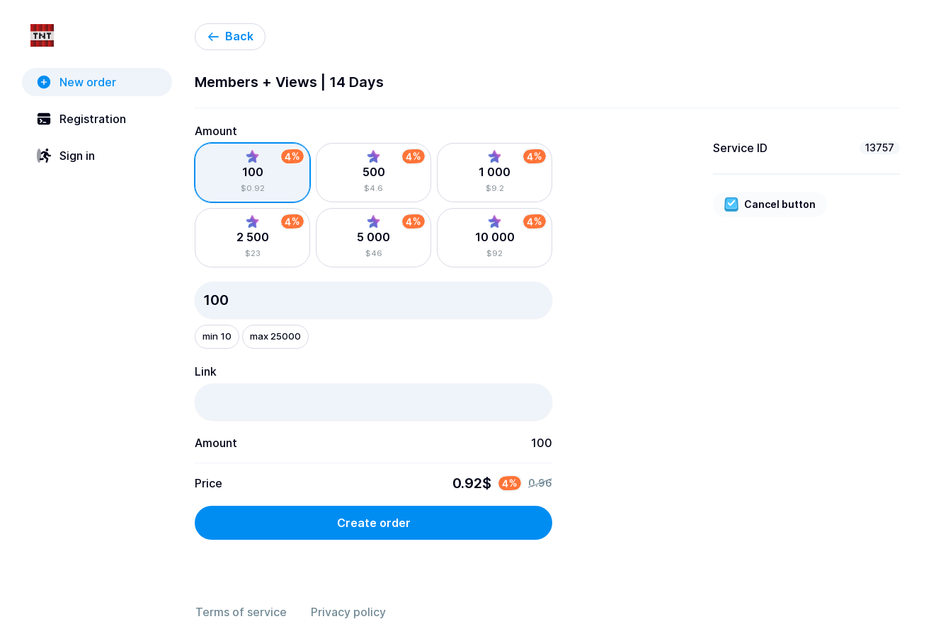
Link (206, 371)
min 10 (217, 336)
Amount (216, 131)
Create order (374, 523)
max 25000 (275, 336)
